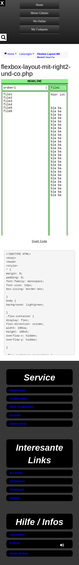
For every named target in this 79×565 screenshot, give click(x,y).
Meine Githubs (39, 13)
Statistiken (16, 534)
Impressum (17, 390)
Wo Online (39, 21)
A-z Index (16, 473)
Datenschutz (18, 423)
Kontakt (14, 415)
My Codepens (39, 29)
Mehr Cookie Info (21, 407)
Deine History (18, 553)
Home (39, 4)
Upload (14, 498)
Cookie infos (18, 398)
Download (16, 489)
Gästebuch (17, 481)
